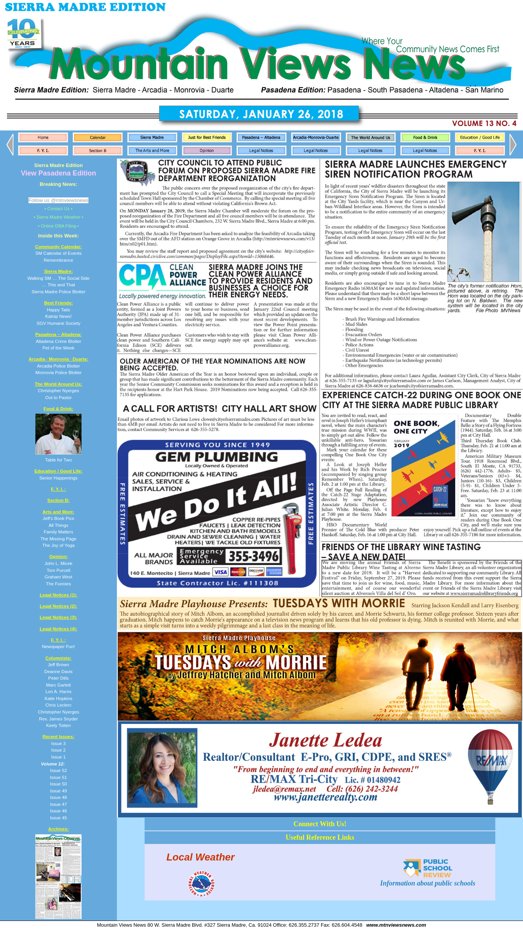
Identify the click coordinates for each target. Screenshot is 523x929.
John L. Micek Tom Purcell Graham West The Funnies (58, 570)
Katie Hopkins (58, 698)
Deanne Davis (58, 671)
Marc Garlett (58, 684)
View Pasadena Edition (58, 173)
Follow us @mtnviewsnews (58, 200)
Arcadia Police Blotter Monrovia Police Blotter (58, 365)
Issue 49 (58, 790)
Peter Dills (58, 677)
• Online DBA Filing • (58, 225)
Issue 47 (58, 804)
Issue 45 (58, 817)
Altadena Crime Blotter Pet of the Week (58, 341)
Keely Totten (58, 725)
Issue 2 (58, 749)
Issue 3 (58, 743)
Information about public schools (427, 879)
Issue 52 (58, 770)
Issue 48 (58, 797)
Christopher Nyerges (58, 711)
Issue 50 (58, 783)
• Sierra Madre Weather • (58, 216)
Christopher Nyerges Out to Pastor (58, 390)
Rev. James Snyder (58, 718)
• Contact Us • (59, 208)
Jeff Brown (58, 664)
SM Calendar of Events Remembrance (58, 253)
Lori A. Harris (58, 691)
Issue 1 (58, 756)
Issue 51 (58, 777)
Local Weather (201, 856)
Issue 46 (58, 810)
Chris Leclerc (58, 704)
